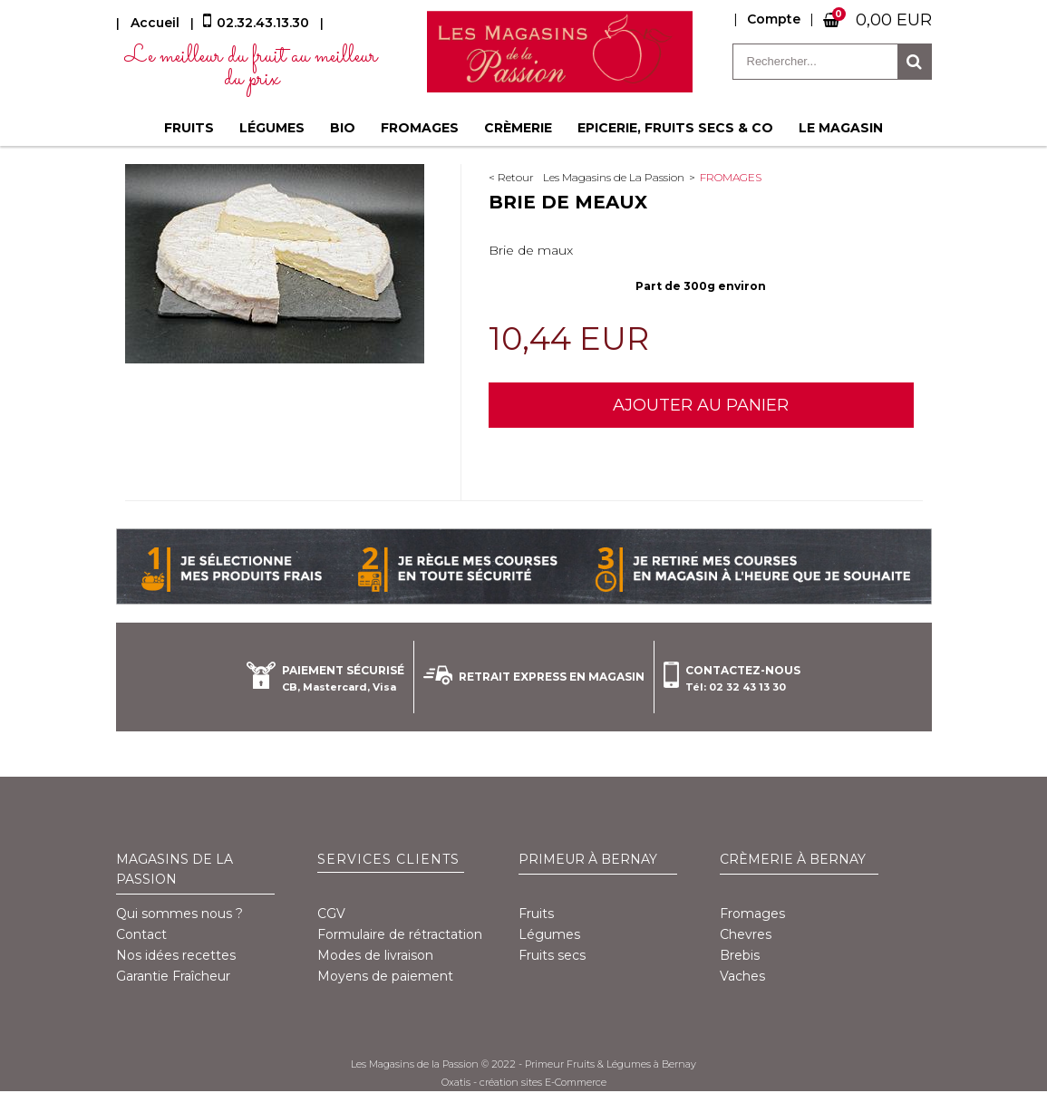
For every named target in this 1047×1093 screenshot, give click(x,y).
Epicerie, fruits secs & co (675, 128)
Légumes (272, 128)
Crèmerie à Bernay (793, 859)
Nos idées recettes (176, 955)
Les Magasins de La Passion (613, 177)
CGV (331, 913)
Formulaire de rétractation (399, 934)
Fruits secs (552, 955)
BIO (342, 128)
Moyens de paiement (385, 976)
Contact (141, 934)
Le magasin (841, 128)
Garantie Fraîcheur (173, 976)
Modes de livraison (375, 955)
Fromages (420, 128)
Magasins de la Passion (174, 869)
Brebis (740, 955)
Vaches (742, 976)
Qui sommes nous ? (179, 913)
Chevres (745, 934)
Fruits (189, 128)
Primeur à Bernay (588, 859)
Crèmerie (518, 128)
